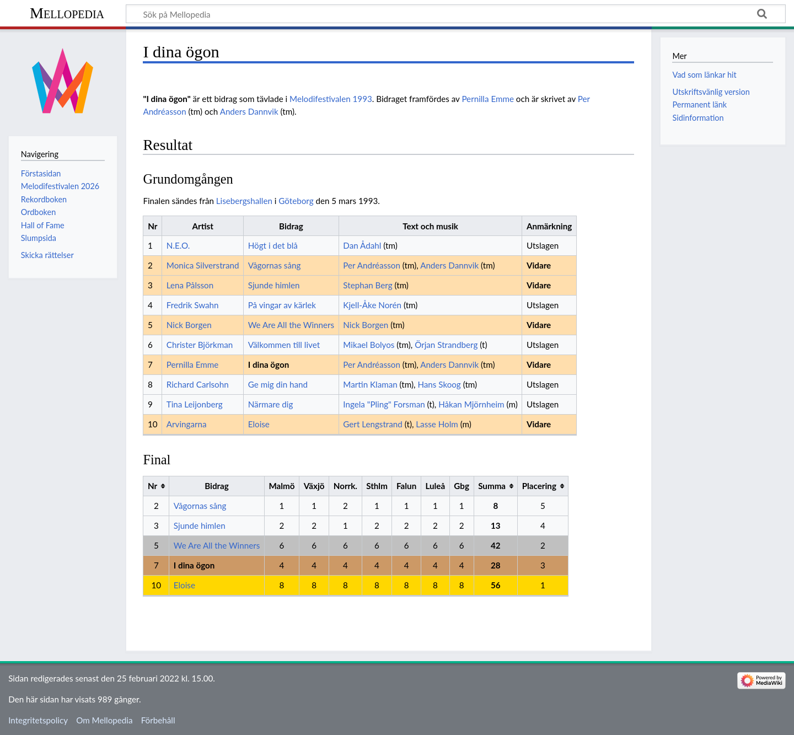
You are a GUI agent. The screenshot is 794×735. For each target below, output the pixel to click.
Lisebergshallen (244, 201)
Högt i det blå (273, 245)
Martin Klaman (370, 384)
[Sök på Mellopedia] (455, 14)
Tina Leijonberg (195, 404)
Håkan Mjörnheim (471, 404)
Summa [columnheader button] (492, 486)
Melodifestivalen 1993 (330, 99)
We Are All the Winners (291, 325)
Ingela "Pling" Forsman (384, 404)
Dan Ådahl (362, 245)
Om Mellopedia (104, 720)
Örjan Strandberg (446, 345)
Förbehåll (158, 720)
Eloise (259, 424)
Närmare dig (270, 404)
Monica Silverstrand (203, 265)
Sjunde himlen (274, 285)
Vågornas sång (274, 265)
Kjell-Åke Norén (372, 305)
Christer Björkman (200, 345)
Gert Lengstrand (372, 424)
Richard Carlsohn (198, 384)
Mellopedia (67, 13)
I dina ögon (268, 364)
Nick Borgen (189, 325)
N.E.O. (178, 245)
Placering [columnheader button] (539, 486)
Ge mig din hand (278, 384)
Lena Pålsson (190, 285)
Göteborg (295, 201)
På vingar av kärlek (282, 305)
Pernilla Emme (488, 99)
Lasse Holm (437, 424)
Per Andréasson (371, 265)
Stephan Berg (367, 285)
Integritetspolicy (38, 720)
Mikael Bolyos (368, 345)
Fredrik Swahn (193, 305)
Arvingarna (187, 424)
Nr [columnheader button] (152, 486)
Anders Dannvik (249, 111)
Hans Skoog (438, 384)
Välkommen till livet (284, 345)
